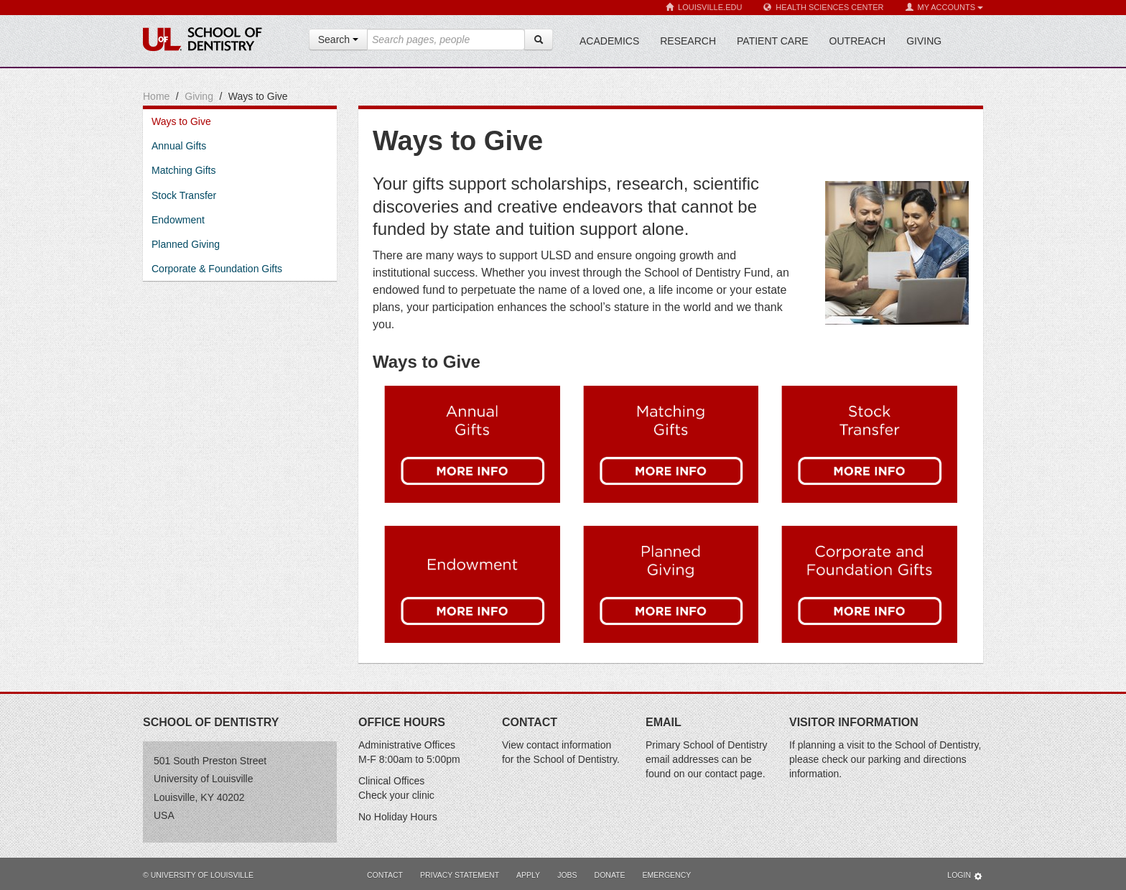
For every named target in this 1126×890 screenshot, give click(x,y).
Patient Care (773, 41)
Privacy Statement (459, 875)
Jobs (567, 875)
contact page (734, 773)
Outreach (857, 41)
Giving (923, 41)
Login (965, 876)
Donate (610, 875)
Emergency (667, 875)
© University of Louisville (198, 875)
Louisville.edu (704, 7)
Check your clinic (396, 795)
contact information (568, 745)
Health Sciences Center (823, 7)
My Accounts (944, 7)
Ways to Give (181, 121)
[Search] (538, 39)
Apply (528, 875)
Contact (385, 875)
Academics (609, 41)
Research (688, 41)
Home (156, 96)
